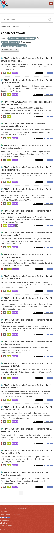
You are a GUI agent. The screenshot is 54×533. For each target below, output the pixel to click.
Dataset (4, 10)
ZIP (4, 73)
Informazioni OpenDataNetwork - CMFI (14, 508)
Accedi (2, 529)
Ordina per (5, 27)
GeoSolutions (8, 526)
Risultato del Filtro (9, 50)
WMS (9, 73)
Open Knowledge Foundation (11, 514)
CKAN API (4, 511)
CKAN (4, 523)
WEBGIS (15, 73)
